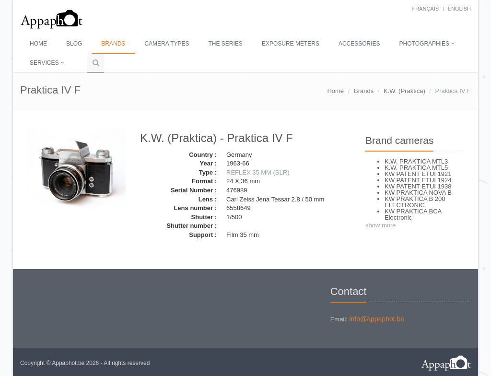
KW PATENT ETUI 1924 (418, 180)
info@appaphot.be (376, 319)
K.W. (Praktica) (404, 90)
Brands (113, 43)
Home (38, 43)
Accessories (359, 43)
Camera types (166, 43)
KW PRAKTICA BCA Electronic (413, 214)
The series (226, 43)
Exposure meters (290, 43)
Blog (74, 43)
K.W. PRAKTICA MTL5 (416, 167)
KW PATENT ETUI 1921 (418, 173)
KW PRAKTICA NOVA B (418, 192)
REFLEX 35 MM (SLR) (257, 172)
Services (44, 62)
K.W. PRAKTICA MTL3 (416, 161)
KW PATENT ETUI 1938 (418, 186)
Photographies (424, 43)
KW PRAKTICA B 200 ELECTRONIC (415, 202)
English (459, 9)
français (425, 9)
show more (380, 225)
